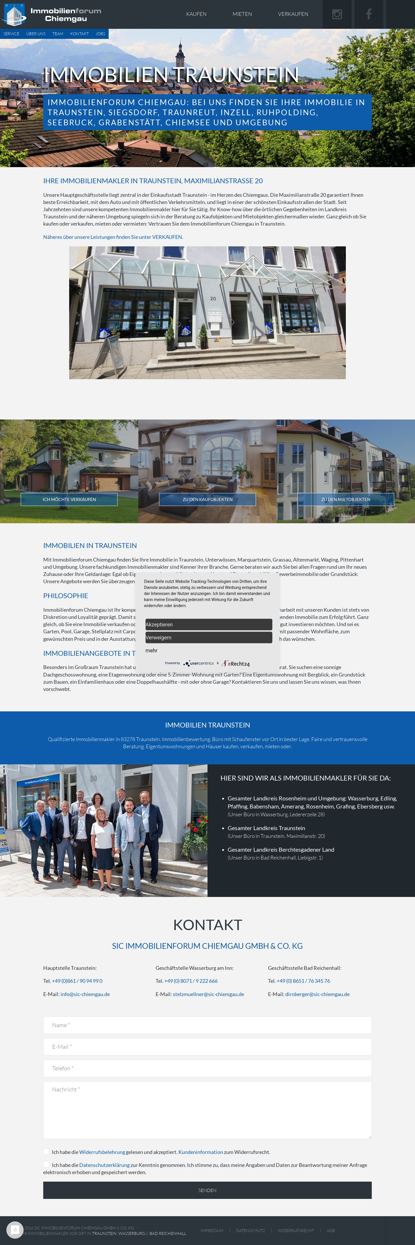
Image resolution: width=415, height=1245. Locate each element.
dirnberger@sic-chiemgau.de (317, 994)
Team (57, 33)
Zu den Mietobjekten (345, 499)
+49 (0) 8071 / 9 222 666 (191, 981)
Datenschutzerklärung (104, 1165)
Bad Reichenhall (168, 1233)
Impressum (212, 1230)
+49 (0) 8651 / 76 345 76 (303, 981)
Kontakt (79, 33)
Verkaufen (293, 14)
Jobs (100, 33)
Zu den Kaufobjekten (208, 499)
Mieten (242, 14)
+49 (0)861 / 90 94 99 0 (77, 981)
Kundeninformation (200, 1152)
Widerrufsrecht (296, 1230)
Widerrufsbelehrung (102, 1152)
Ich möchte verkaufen (69, 499)
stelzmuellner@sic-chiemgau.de (208, 994)
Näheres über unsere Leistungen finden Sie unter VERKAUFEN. (113, 237)
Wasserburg (131, 1233)
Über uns (36, 33)
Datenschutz (250, 1230)
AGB (331, 1230)
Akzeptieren (159, 624)
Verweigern (158, 637)
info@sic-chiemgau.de (85, 994)
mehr (151, 650)
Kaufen (196, 14)
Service (11, 33)
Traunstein (104, 1233)
